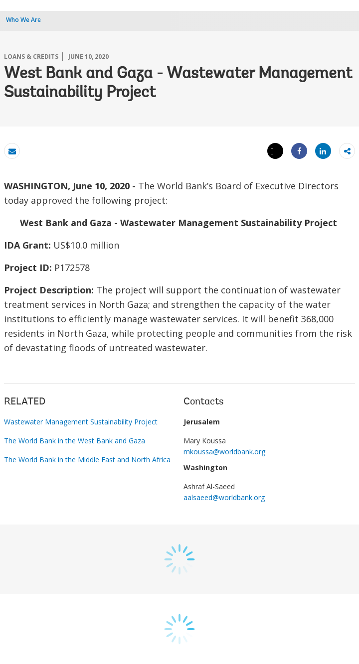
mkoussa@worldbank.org (224, 451)
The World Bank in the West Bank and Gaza (74, 440)
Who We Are (23, 19)
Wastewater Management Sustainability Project (81, 421)
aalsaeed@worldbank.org (224, 497)
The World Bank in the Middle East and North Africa (87, 459)
